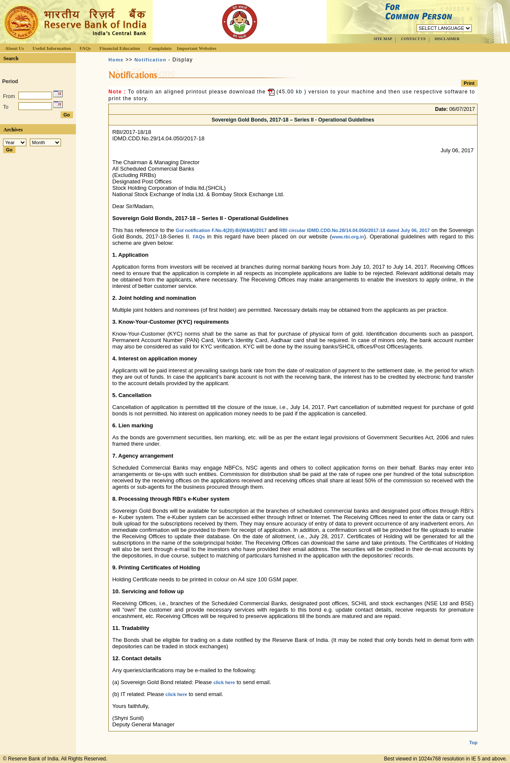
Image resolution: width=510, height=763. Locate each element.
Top (473, 735)
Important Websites (197, 48)
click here (224, 682)
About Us (14, 48)
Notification (150, 59)
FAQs (85, 48)
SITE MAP (383, 39)
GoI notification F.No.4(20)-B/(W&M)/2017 (221, 230)
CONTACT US (413, 39)
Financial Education (119, 48)
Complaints (159, 48)
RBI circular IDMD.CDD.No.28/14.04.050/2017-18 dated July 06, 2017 (354, 230)
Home (115, 59)
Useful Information (51, 48)
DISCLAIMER (447, 39)
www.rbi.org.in (348, 236)
